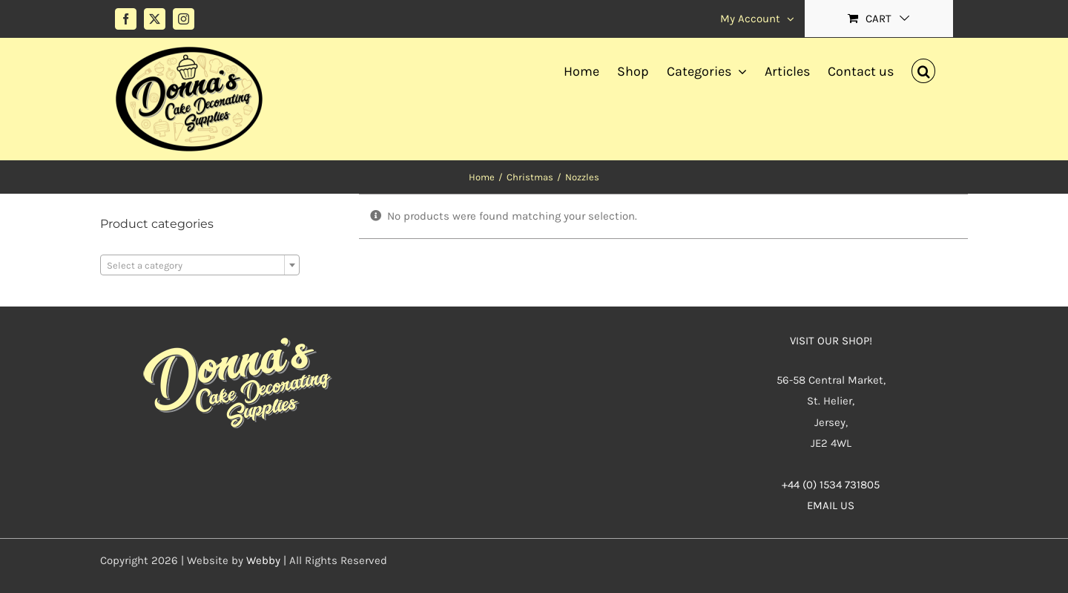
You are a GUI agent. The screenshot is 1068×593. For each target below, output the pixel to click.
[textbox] (200, 265)
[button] (923, 69)
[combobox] (200, 265)
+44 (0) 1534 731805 (831, 484)
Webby (263, 560)
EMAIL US (830, 505)
